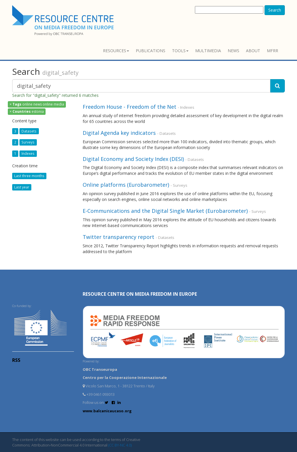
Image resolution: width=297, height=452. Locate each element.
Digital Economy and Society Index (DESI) (133, 158)
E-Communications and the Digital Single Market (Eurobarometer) (165, 210)
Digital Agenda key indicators (119, 132)
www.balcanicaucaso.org (107, 410)
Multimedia (208, 50)
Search (274, 10)
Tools (180, 50)
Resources (116, 50)
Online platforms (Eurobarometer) (126, 184)
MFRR (272, 50)
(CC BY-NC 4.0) (120, 445)
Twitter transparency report (118, 236)
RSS (16, 360)
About (253, 50)
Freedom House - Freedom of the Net (129, 106)
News (233, 50)
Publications (150, 50)
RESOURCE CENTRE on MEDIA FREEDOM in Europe (140, 294)
